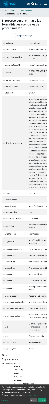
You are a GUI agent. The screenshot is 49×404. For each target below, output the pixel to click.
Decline (33, 400)
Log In (38, 4)
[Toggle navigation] (45, 3)
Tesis (12, 10)
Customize (6, 400)
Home (4, 10)
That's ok (42, 400)
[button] (32, 3)
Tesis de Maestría (24, 10)
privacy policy (31, 395)
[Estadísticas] (28, 3)
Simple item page (24, 35)
